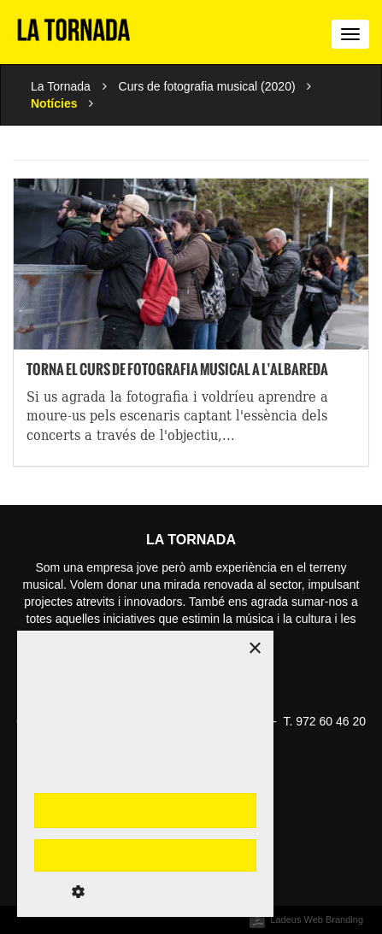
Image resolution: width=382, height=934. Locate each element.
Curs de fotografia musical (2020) (207, 86)
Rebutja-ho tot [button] (144, 855)
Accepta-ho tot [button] (145, 810)
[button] (145, 891)
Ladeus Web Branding (316, 919)
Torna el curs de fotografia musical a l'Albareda (177, 369)
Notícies (54, 103)
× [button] (254, 649)
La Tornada (61, 86)
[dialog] (145, 774)
